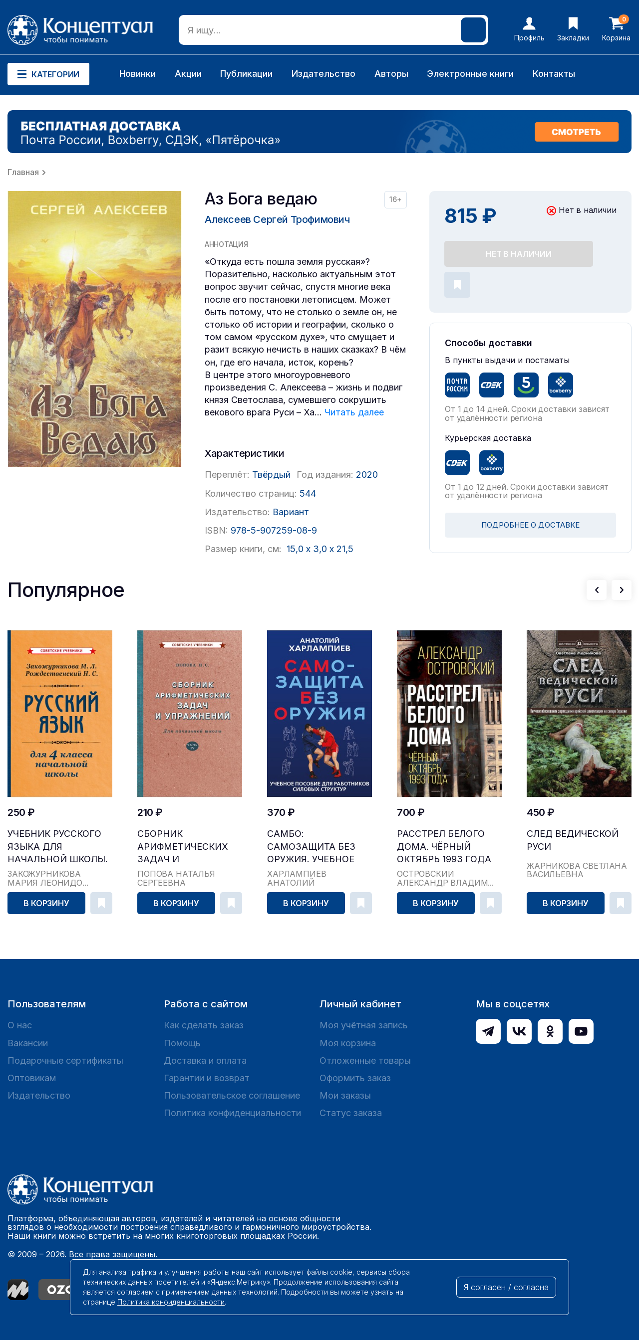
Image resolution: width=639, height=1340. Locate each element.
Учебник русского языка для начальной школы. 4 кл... (57, 846)
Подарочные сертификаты (65, 1060)
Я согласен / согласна (506, 1287)
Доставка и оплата (205, 1060)
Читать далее (354, 412)
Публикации (246, 73)
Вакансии (27, 1043)
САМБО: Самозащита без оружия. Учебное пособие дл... (311, 846)
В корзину (46, 903)
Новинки (137, 73)
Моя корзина (348, 1043)
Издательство (323, 73)
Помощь (182, 1043)
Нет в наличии (519, 254)
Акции (188, 73)
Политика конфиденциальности (232, 1113)
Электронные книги (470, 73)
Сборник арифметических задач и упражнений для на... (182, 846)
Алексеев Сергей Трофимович (277, 219)
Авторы (391, 73)
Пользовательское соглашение (232, 1095)
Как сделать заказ (204, 1025)
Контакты (554, 73)
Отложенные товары (365, 1060)
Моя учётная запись (364, 1025)
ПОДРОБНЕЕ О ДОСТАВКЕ (530, 525)
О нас (19, 1025)
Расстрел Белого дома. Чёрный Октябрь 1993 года (444, 846)
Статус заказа (351, 1113)
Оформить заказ (355, 1078)
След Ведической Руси (573, 839)
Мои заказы (345, 1095)
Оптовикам (31, 1078)
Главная (23, 172)
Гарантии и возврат (207, 1078)
